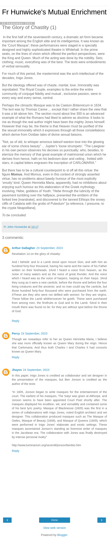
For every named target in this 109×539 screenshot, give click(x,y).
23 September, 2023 (49, 248)
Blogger (62, 535)
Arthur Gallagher (23, 248)
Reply (15, 321)
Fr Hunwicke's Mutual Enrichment (54, 12)
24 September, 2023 (34, 333)
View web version (54, 527)
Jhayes (17, 369)
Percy (16, 333)
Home (54, 520)
